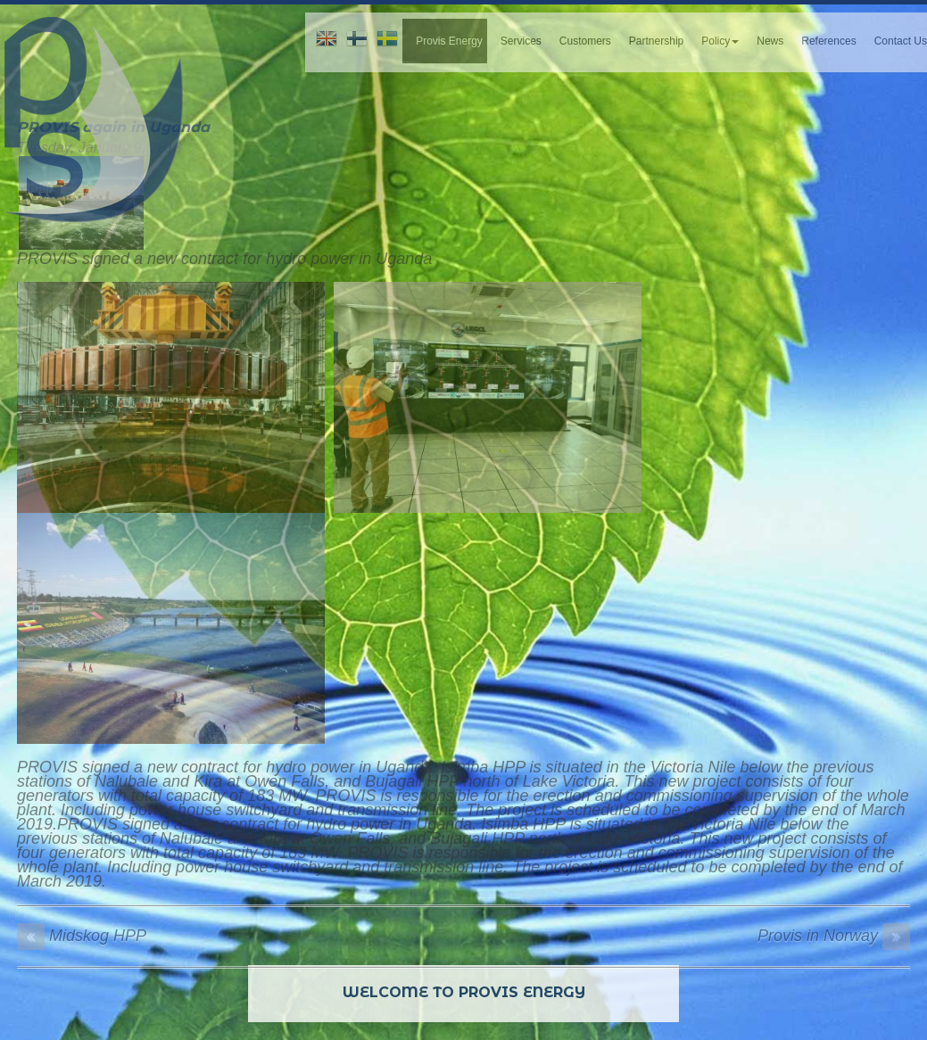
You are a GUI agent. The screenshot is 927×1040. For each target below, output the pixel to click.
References (828, 41)
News (770, 41)
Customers (585, 41)
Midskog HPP (81, 936)
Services (521, 41)
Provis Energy (449, 41)
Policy (720, 41)
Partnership (656, 41)
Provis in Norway (833, 936)
